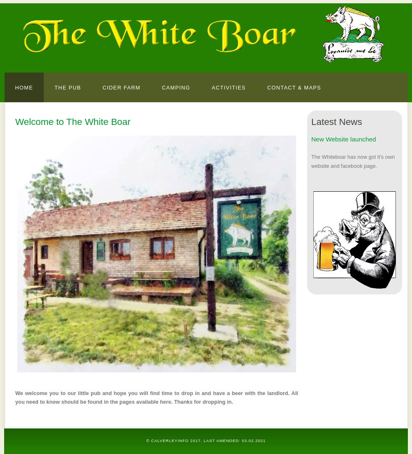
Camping (176, 88)
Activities (229, 88)
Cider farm (121, 88)
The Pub (67, 88)
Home (24, 88)
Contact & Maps (294, 88)
